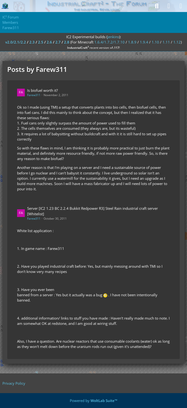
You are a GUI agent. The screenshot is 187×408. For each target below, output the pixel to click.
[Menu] (181, 6)
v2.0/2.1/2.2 (15, 42)
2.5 (40, 42)
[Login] (169, 6)
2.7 (58, 42)
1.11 (166, 42)
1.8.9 (132, 42)
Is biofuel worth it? (42, 90)
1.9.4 (144, 42)
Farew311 (33, 95)
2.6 (49, 42)
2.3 (32, 42)
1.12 (177, 42)
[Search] (156, 6)
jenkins (113, 36)
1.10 (155, 42)
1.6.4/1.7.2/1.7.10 (109, 42)
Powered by (93, 400)
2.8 (66, 42)
